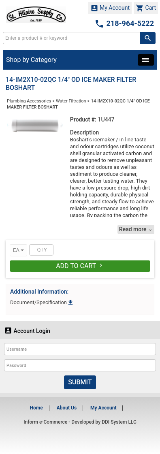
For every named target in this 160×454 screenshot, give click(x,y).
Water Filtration (71, 101)
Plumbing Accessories (29, 101)
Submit (80, 382)
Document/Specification (42, 302)
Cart (146, 8)
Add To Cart (80, 266)
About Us (67, 408)
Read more (136, 229)
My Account (110, 8)
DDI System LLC (119, 422)
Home (36, 408)
